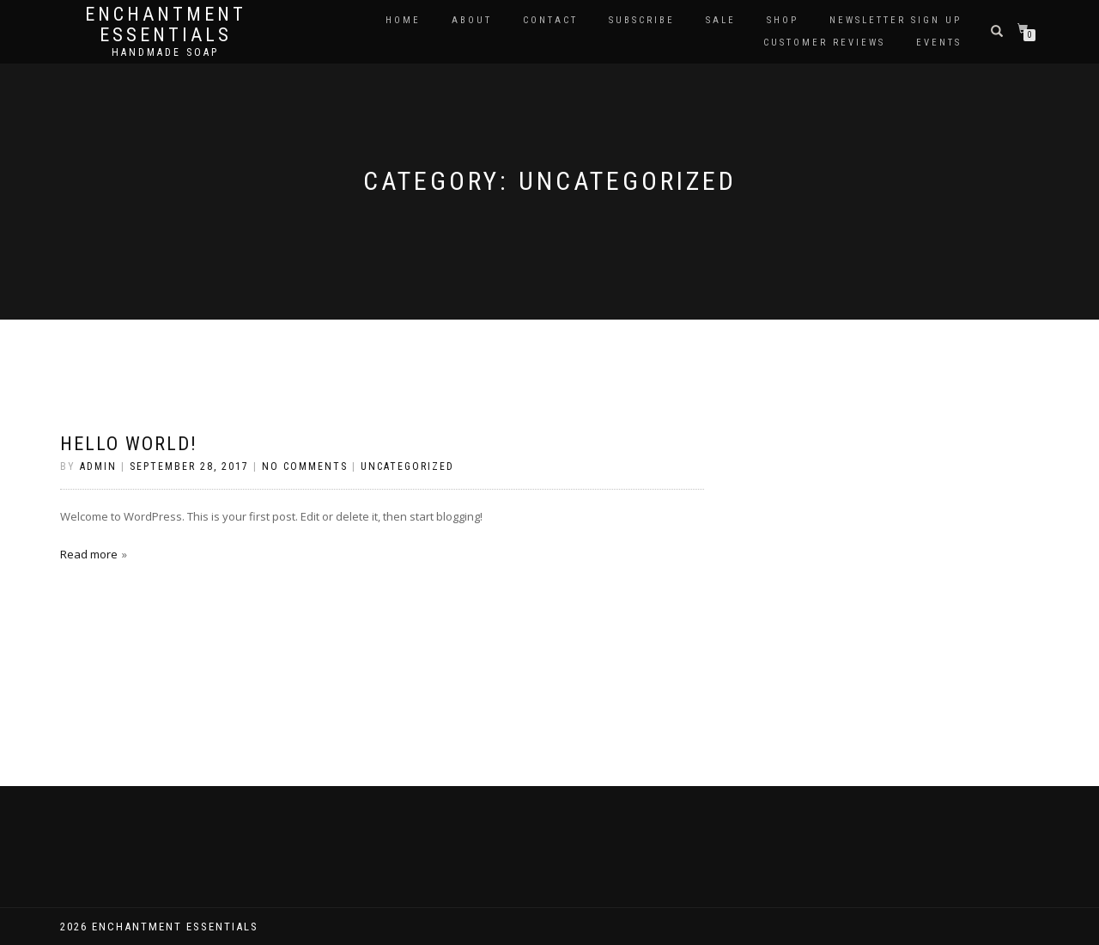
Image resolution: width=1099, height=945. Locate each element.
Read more (89, 554)
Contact (550, 20)
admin (98, 466)
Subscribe (642, 20)
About (472, 20)
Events (939, 42)
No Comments (305, 466)
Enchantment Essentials (165, 25)
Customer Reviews (824, 42)
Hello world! (128, 443)
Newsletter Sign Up (895, 20)
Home (403, 20)
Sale (721, 20)
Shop (782, 20)
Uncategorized (407, 466)
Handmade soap (165, 52)
